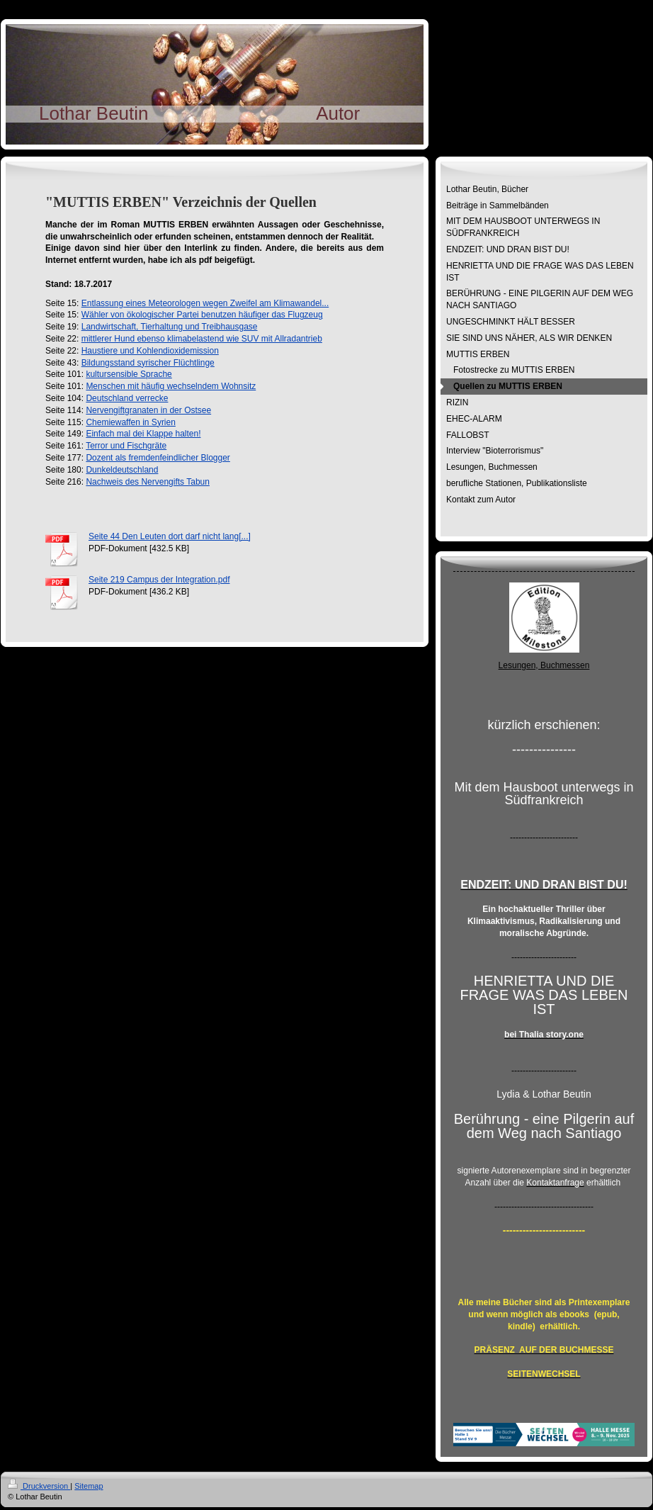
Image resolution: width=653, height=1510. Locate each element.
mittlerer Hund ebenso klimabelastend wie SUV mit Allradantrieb (201, 339)
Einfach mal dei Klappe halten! (143, 434)
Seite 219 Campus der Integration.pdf (159, 580)
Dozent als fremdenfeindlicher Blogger (157, 458)
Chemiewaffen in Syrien (131, 422)
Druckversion (39, 1486)
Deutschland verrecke (127, 398)
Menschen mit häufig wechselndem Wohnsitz (171, 386)
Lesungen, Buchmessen (544, 665)
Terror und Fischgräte (126, 446)
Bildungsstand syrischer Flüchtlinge (148, 363)
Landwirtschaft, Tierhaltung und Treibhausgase (169, 327)
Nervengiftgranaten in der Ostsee (148, 410)
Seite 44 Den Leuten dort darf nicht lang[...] (170, 536)
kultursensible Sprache (128, 374)
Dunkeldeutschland (122, 470)
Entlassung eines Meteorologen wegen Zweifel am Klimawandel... (205, 303)
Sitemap (88, 1486)
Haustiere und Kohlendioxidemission (150, 351)
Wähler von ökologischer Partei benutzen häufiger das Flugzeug (202, 315)
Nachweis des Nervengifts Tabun (148, 482)
